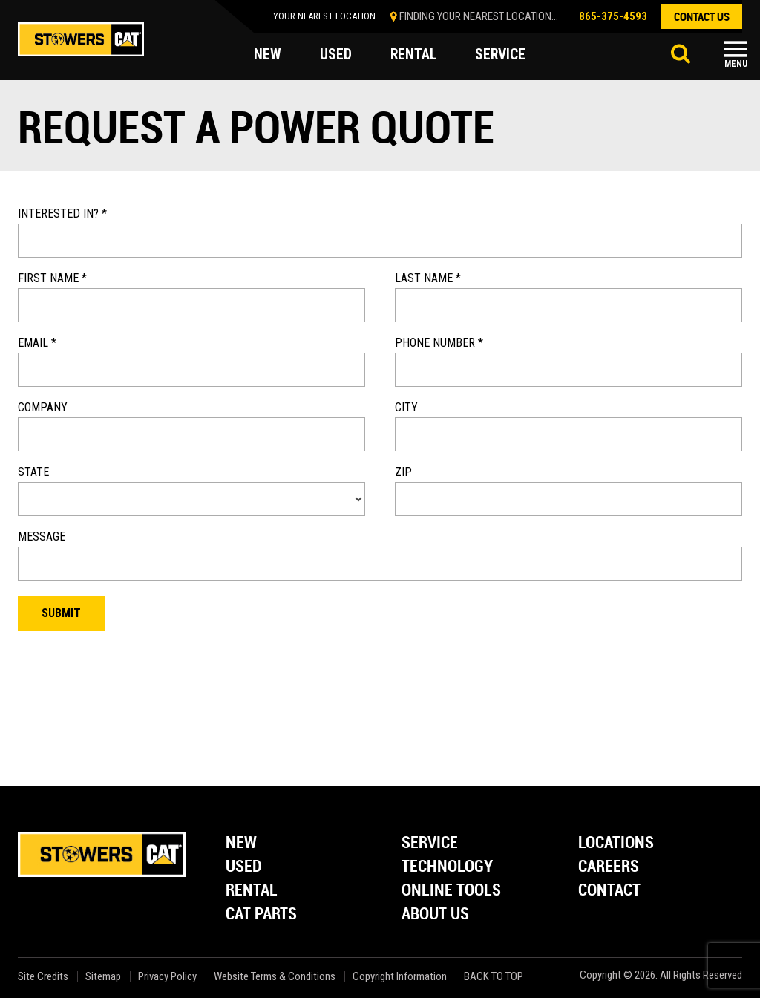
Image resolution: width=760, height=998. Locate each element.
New (241, 843)
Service (430, 843)
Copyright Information (400, 976)
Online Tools (451, 890)
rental (414, 55)
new (267, 55)
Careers (608, 867)
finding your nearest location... (478, 16)
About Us (435, 914)
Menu (735, 64)
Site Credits (43, 976)
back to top (494, 976)
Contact (609, 890)
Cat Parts (261, 914)
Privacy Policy (167, 976)
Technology (447, 867)
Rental (252, 890)
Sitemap (103, 976)
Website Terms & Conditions (274, 976)
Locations (616, 843)
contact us (702, 16)
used (336, 55)
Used (244, 867)
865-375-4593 (613, 16)
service (502, 55)
